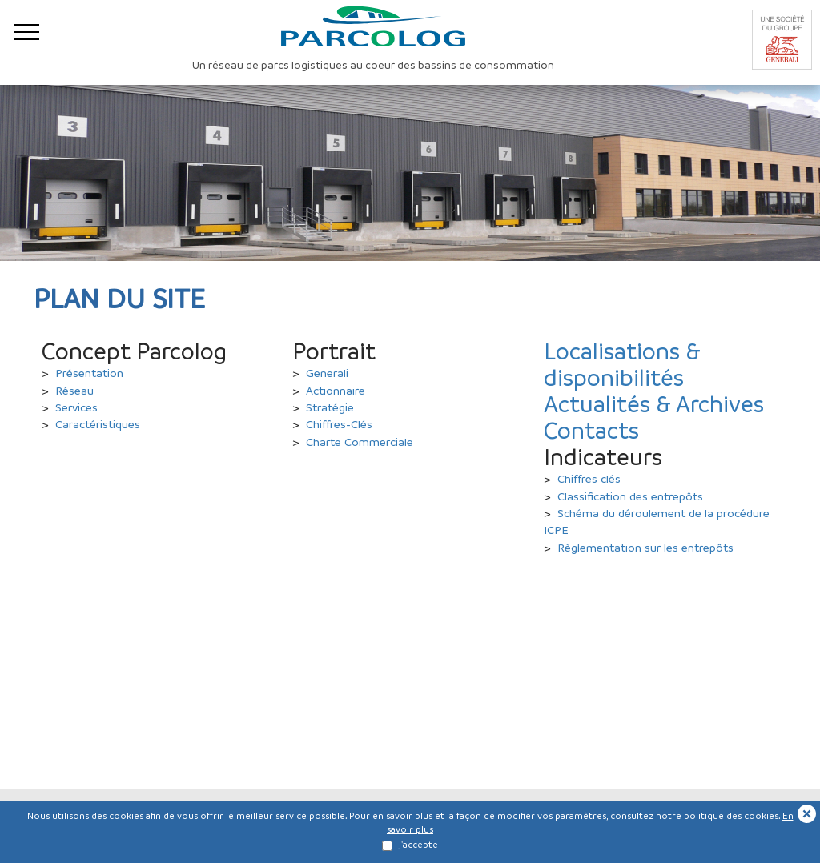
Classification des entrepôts (630, 495)
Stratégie (330, 406)
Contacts (591, 429)
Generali (327, 372)
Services (76, 406)
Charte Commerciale (359, 441)
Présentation (89, 372)
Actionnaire (335, 390)
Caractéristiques (97, 423)
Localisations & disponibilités (622, 363)
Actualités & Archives (654, 403)
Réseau (74, 390)
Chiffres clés (589, 478)
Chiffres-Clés (339, 423)
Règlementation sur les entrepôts (645, 547)
